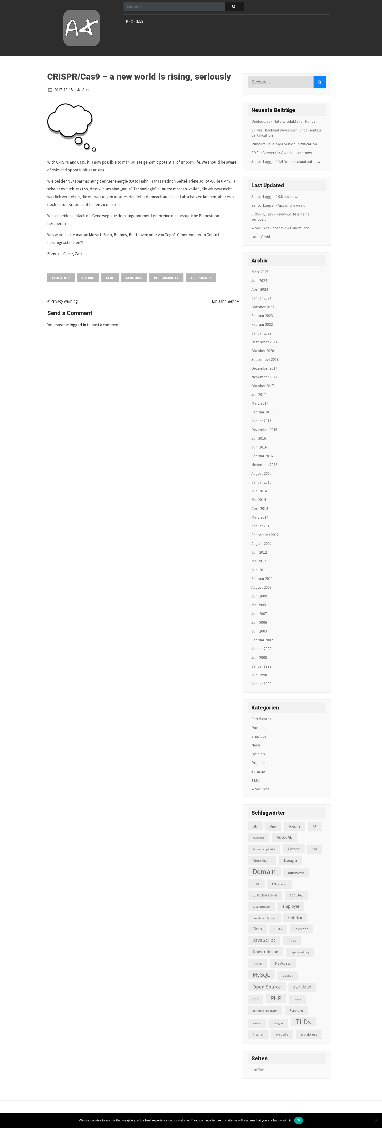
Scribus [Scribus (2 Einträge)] (257, 1023)
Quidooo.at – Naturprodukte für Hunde (283, 121)
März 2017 (259, 403)
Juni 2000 (259, 657)
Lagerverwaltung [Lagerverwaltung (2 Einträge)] (300, 952)
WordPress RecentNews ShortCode (280, 227)
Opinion (258, 753)
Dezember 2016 (264, 429)
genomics (134, 278)
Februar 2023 (262, 315)
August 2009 (261, 587)
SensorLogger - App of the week (278, 205)
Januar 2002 (261, 648)
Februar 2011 (262, 578)
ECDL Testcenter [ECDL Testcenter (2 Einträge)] (261, 906)
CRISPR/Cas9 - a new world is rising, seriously (281, 217)
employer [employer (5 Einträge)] (290, 906)
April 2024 (259, 289)
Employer (259, 736)
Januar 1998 (261, 683)
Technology (201, 278)
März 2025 (259, 271)
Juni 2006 (259, 622)
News (255, 745)
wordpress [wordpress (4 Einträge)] (309, 1034)
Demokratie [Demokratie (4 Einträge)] (262, 860)
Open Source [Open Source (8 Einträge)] (267, 987)
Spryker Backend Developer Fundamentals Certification (286, 133)
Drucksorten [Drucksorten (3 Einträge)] (296, 873)
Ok (298, 1120)
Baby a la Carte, (61, 253)
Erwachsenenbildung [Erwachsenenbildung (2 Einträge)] (264, 918)
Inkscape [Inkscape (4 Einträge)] (301, 929)
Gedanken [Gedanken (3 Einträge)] (295, 918)
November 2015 (264, 464)
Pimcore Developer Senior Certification (284, 143)
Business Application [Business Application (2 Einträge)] (264, 849)
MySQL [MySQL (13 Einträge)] (261, 975)
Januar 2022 (261, 333)
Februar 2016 (262, 455)
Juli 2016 (258, 438)
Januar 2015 (261, 482)
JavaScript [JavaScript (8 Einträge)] (264, 940)
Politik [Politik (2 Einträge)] (297, 999)
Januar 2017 (261, 420)
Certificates (261, 718)
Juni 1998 (259, 674)
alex (85, 89)
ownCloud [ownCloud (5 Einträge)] (302, 987)
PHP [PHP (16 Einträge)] (275, 998)
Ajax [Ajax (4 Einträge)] (273, 826)
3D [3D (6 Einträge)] (255, 826)
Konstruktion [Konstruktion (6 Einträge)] (265, 951)
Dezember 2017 (264, 368)
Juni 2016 (259, 447)
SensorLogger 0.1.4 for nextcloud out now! (286, 161)
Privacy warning (62, 301)
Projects (258, 762)
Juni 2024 (259, 280)
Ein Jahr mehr (225, 301)
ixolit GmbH (261, 236)
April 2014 (259, 508)
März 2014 (259, 517)
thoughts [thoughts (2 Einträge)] (278, 1023)
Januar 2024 (261, 298)
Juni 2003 (259, 631)
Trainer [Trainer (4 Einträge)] (258, 1034)
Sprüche (258, 771)
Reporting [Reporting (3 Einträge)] (296, 1010)
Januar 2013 (261, 525)
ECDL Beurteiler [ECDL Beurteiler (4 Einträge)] (265, 895)
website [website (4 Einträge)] (282, 1034)
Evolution (61, 278)
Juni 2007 (259, 613)
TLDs (255, 780)
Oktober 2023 (262, 306)
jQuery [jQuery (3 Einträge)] (292, 941)
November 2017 (264, 376)
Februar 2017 (262, 412)
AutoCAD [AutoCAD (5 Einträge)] (285, 837)
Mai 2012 (258, 561)
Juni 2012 (259, 552)
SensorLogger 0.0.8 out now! (274, 196)
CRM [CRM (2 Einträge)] (314, 849)
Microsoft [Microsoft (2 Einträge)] (257, 963)
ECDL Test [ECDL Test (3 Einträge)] (296, 895)
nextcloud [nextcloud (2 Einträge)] (287, 976)
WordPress (260, 788)
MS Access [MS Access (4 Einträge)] (283, 963)
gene (110, 278)
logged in (78, 324)
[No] (375, 1120)
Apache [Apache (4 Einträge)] (294, 826)
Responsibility (166, 278)
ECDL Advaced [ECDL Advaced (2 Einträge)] (279, 884)
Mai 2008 (258, 604)
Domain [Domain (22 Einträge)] (264, 871)
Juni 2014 (259, 490)
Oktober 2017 (262, 385)
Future (88, 278)
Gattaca (81, 253)
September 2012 (265, 534)
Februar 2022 (262, 324)
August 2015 (261, 473)
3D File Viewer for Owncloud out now (281, 152)
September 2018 (265, 359)
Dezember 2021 (264, 341)
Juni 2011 (259, 569)
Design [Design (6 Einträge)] (290, 860)
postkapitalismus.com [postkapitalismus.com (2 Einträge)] (265, 1010)
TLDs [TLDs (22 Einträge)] (303, 1021)
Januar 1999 (261, 666)
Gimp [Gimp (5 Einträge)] (257, 929)
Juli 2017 (258, 394)
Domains (258, 727)
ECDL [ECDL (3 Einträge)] (256, 884)
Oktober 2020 (262, 350)
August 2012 (261, 543)
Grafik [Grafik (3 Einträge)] (278, 929)
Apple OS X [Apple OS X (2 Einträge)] (258, 837)
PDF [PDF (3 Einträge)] (255, 999)
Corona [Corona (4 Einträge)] (294, 849)
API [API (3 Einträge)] (315, 826)
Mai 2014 (258, 499)
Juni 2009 (259, 596)
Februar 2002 (262, 639)
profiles (134, 22)
